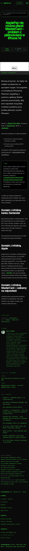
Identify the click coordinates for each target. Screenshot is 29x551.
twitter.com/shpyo (6, 522)
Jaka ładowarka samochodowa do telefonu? (11, 463)
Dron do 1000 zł (5, 474)
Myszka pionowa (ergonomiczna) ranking (11, 457)
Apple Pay (15, 320)
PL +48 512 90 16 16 (7, 535)
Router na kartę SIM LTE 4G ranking (10, 461)
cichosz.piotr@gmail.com (8, 532)
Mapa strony (4, 511)
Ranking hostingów (5, 478)
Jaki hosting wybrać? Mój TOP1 (16, 476)
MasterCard (5, 322)
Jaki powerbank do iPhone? (7, 484)
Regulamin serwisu (6, 508)
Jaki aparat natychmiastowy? (8, 467)
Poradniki (13, 318)
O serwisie (4, 502)
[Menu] (27, 3)
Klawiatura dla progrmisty (18, 472)
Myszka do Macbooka (20, 480)
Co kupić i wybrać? (7, 499)
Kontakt (3, 505)
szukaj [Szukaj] (20, 3)
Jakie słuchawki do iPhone (7, 482)
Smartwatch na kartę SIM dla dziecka (10, 470)
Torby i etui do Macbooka (21, 482)
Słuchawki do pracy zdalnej (8, 465)
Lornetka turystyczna (6, 459)
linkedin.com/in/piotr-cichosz (10, 524)
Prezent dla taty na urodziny (19, 459)
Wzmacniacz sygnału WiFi (15, 474)
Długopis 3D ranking (6, 472)
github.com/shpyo (6, 519)
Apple (8, 320)
